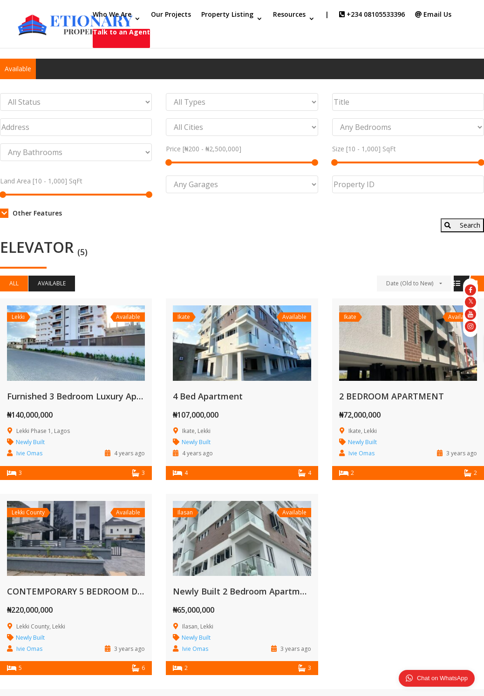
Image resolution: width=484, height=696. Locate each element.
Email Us (433, 15)
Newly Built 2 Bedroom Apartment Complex (262, 591)
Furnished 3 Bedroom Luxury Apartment (88, 396)
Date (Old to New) (409, 283)
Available (18, 68)
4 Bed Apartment (208, 396)
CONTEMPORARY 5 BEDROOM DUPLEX (85, 591)
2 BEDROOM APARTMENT (391, 396)
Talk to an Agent (121, 32)
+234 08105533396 (372, 15)
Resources (289, 15)
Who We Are (112, 15)
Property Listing (227, 15)
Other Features (31, 213)
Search (462, 225)
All (14, 283)
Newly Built (30, 442)
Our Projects (171, 15)
